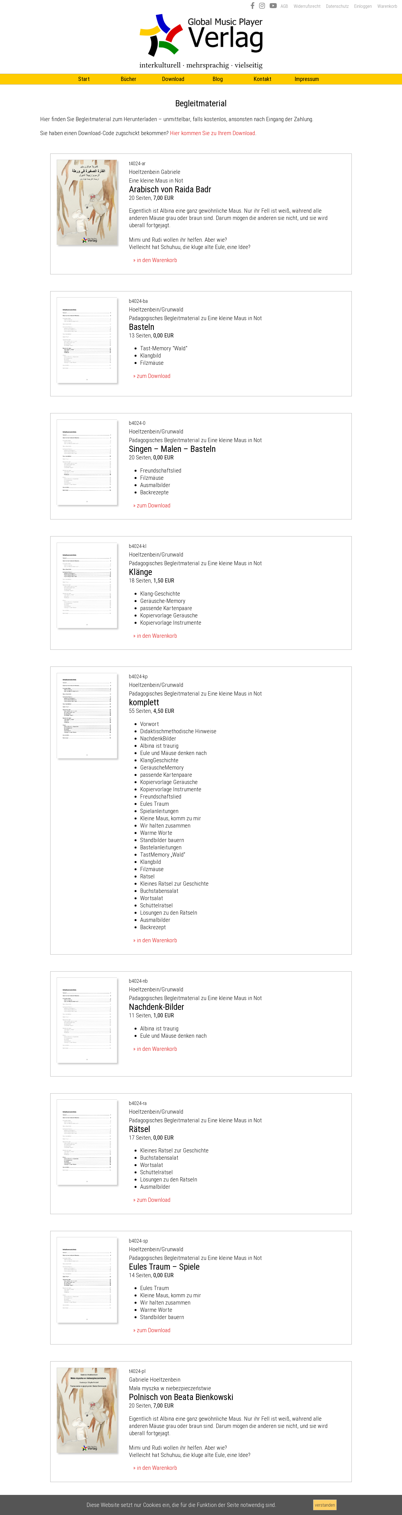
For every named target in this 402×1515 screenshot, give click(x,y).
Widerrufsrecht (307, 6)
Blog (217, 79)
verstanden (325, 1505)
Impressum (307, 79)
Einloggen (363, 6)
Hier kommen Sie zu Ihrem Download (212, 133)
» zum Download (152, 376)
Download (173, 79)
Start (84, 79)
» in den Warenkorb (155, 260)
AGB (284, 6)
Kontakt (262, 79)
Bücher (128, 79)
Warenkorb (387, 6)
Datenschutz (337, 6)
